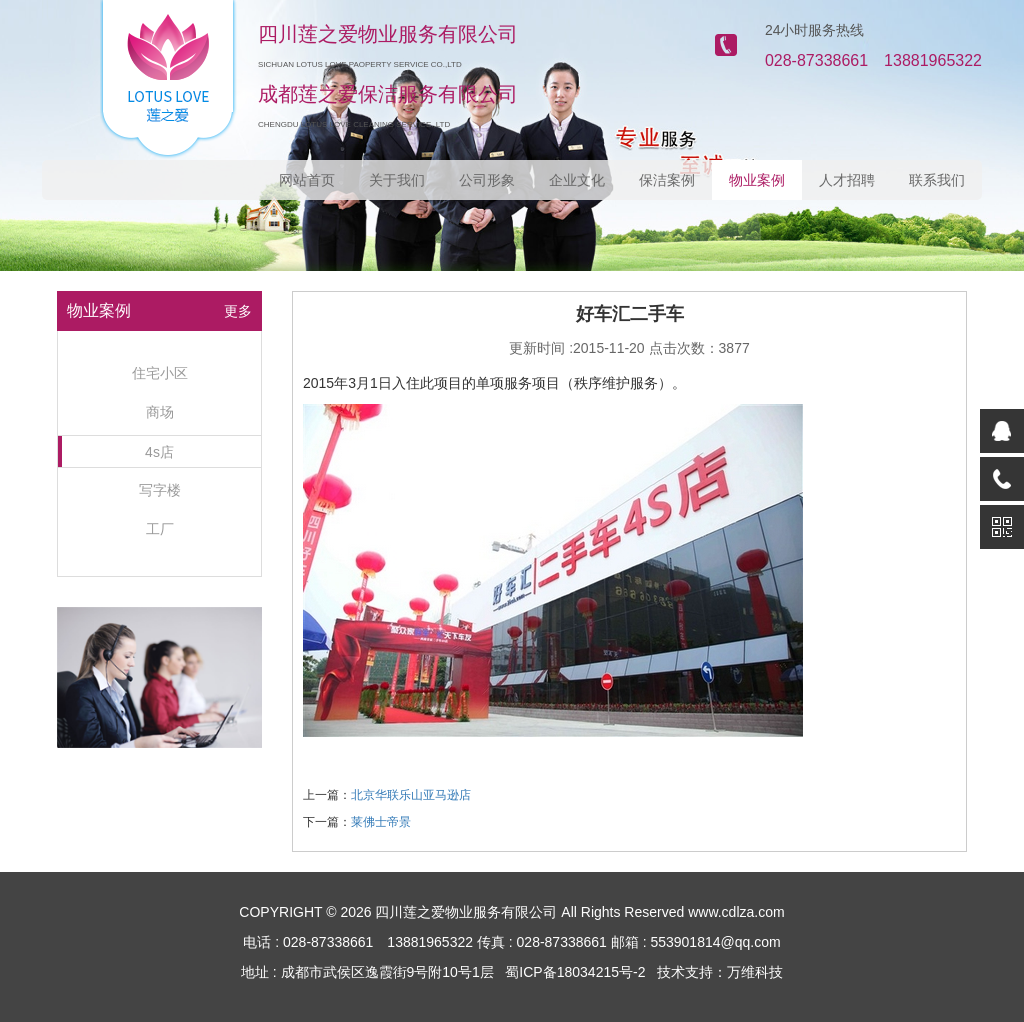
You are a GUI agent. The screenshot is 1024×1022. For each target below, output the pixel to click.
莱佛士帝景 (381, 822)
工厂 (160, 529)
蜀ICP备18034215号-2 (575, 972)
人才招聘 (847, 180)
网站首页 (307, 180)
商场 (160, 412)
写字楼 (160, 490)
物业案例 (757, 180)
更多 (238, 311)
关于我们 (397, 180)
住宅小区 (160, 373)
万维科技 (755, 972)
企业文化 (577, 180)
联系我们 (937, 180)
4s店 (159, 452)
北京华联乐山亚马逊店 (411, 795)
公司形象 (487, 180)
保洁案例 (667, 180)
